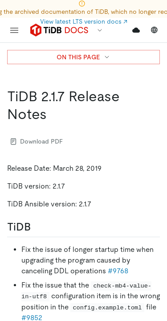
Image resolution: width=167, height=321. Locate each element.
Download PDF (37, 141)
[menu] (14, 30)
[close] (149, 252)
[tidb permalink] (38, 227)
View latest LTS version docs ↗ (83, 21)
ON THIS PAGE (83, 57)
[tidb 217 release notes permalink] (54, 114)
